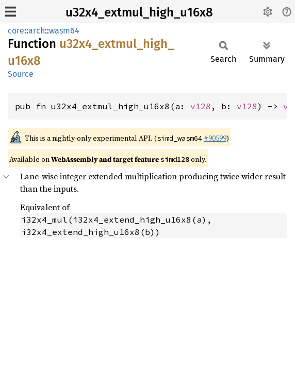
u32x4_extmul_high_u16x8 (139, 12)
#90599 (215, 138)
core (16, 31)
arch (36, 31)
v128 (200, 106)
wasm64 (64, 31)
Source (21, 74)
